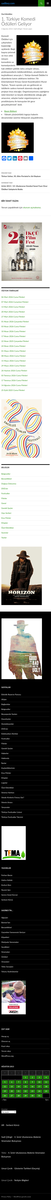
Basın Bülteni (10, 111)
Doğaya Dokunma (8, 483)
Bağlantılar (5, 704)
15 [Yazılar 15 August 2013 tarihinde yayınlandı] (25, 1086)
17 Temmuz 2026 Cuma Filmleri (14, 380)
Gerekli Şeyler (7, 508)
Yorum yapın (27, 29)
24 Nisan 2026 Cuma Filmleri (13, 346)
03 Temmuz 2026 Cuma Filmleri (14, 375)
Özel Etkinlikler (6, 14)
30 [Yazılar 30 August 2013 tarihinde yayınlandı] (32, 1096)
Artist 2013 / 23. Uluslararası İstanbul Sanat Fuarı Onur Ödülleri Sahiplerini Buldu (25, 185)
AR (2, 1125)
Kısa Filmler (6, 518)
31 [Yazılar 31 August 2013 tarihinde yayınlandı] (39, 1096)
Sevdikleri (5, 947)
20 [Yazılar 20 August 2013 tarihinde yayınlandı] (12, 1091)
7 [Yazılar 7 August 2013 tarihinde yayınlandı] (18, 1082)
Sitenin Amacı (7, 802)
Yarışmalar (5, 807)
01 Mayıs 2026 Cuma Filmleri (13, 351)
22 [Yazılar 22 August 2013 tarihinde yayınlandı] (25, 1091)
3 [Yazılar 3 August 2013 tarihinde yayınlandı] (39, 1077)
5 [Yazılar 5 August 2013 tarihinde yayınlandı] (4, 1082)
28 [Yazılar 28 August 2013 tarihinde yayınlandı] (19, 1096)
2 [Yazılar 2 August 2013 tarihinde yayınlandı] (32, 1077)
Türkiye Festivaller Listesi (11, 812)
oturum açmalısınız (32, 207)
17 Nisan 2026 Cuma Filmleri (13, 336)
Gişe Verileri (6, 513)
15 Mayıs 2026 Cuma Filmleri (13, 361)
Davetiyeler (6, 719)
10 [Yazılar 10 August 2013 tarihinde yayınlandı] (39, 1082)
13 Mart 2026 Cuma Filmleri (13, 307)
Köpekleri (5, 937)
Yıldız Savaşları (7, 966)
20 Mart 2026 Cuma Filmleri (13, 312)
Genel (3, 503)
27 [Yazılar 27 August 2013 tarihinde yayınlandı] (12, 1096)
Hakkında (5, 758)
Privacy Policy (6, 1197)
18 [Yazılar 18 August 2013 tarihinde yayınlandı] (46, 1086)
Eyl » (47, 1100)
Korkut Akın (6, 885)
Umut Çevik (6, 1168)
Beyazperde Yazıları (9, 714)
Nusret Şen (6, 890)
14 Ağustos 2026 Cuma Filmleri (14, 385)
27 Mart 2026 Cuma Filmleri (13, 316)
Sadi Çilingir (18, 29)
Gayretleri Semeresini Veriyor (13, 932)
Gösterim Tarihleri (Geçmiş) (27, 1168)
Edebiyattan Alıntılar (9, 734)
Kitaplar (4, 523)
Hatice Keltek (6, 880)
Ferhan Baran (6, 875)
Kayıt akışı (5, 1046)
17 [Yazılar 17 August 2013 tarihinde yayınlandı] (39, 1086)
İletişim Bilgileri (21, 1180)
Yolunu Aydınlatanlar (9, 971)
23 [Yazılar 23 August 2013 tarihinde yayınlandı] (32, 1091)
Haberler (5, 753)
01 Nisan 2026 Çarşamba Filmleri (15, 321)
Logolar (4, 783)
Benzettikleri (6, 479)
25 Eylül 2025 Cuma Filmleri (13, 390)
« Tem (4, 1100)
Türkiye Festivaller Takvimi (12, 817)
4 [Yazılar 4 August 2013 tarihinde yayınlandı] (46, 1077)
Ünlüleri (4, 957)
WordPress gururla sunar (22, 1197)
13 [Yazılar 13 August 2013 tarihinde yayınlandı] (12, 1086)
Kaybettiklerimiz (8, 768)
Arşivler (4, 1109)
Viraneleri (5, 962)
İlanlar (3, 763)
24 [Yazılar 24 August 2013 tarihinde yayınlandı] (39, 1091)
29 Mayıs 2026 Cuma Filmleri (13, 365)
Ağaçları (4, 917)
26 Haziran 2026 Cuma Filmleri (14, 370)
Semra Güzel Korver (9, 895)
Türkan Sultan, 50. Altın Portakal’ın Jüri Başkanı (25, 174)
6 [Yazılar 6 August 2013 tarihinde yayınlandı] (11, 1082)
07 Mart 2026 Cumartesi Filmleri (14, 302)
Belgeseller (5, 474)
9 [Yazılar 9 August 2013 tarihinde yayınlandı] (32, 1082)
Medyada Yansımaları (10, 942)
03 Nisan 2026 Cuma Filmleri (13, 326)
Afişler (4, 699)
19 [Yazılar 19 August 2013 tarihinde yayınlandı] (5, 1091)
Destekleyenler (7, 724)
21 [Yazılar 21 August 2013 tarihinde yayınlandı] (19, 1091)
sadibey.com (8, 3)
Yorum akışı (6, 1051)
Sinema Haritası (7, 792)
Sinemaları (5, 952)
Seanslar (4, 532)
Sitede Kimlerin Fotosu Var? (12, 797)
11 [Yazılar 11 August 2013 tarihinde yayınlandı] (46, 1082)
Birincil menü (48, 3)
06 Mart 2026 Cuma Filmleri (13, 297)
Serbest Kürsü (7, 900)
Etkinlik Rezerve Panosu (11, 694)
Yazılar (4, 537)
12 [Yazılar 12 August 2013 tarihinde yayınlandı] (5, 1086)
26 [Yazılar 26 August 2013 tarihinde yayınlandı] (5, 1096)
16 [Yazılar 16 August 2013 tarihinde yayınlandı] (32, 1086)
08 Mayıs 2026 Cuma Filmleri (13, 356)
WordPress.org (7, 1056)
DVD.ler (4, 488)
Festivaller (5, 493)
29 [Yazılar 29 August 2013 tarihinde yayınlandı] (25, 1096)
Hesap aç (5, 1036)
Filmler (4, 498)
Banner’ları (5, 922)
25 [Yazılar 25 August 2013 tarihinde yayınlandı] (46, 1091)
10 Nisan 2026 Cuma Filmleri (13, 331)
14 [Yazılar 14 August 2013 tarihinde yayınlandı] (19, 1086)
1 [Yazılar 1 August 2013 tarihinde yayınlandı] (25, 1077)
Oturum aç (5, 1041)
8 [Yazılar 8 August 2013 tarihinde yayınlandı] (25, 1082)
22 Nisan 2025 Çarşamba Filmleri (15, 341)
